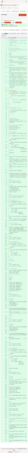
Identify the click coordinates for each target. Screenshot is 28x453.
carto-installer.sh (13, 33)
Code (3, 11)
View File (3, 35)
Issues (8, 11)
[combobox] (22, 30)
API (18, 451)
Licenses (15, 451)
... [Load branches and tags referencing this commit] (2, 17)
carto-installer (12, 5)
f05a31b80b (7, 22)
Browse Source (22, 14)
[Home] (2, 1)
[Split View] (24, 30)
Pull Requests (15, 11)
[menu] (26, 30)
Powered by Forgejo (5, 448)
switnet (5, 5)
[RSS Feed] (18, 5)
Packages (23, 11)
